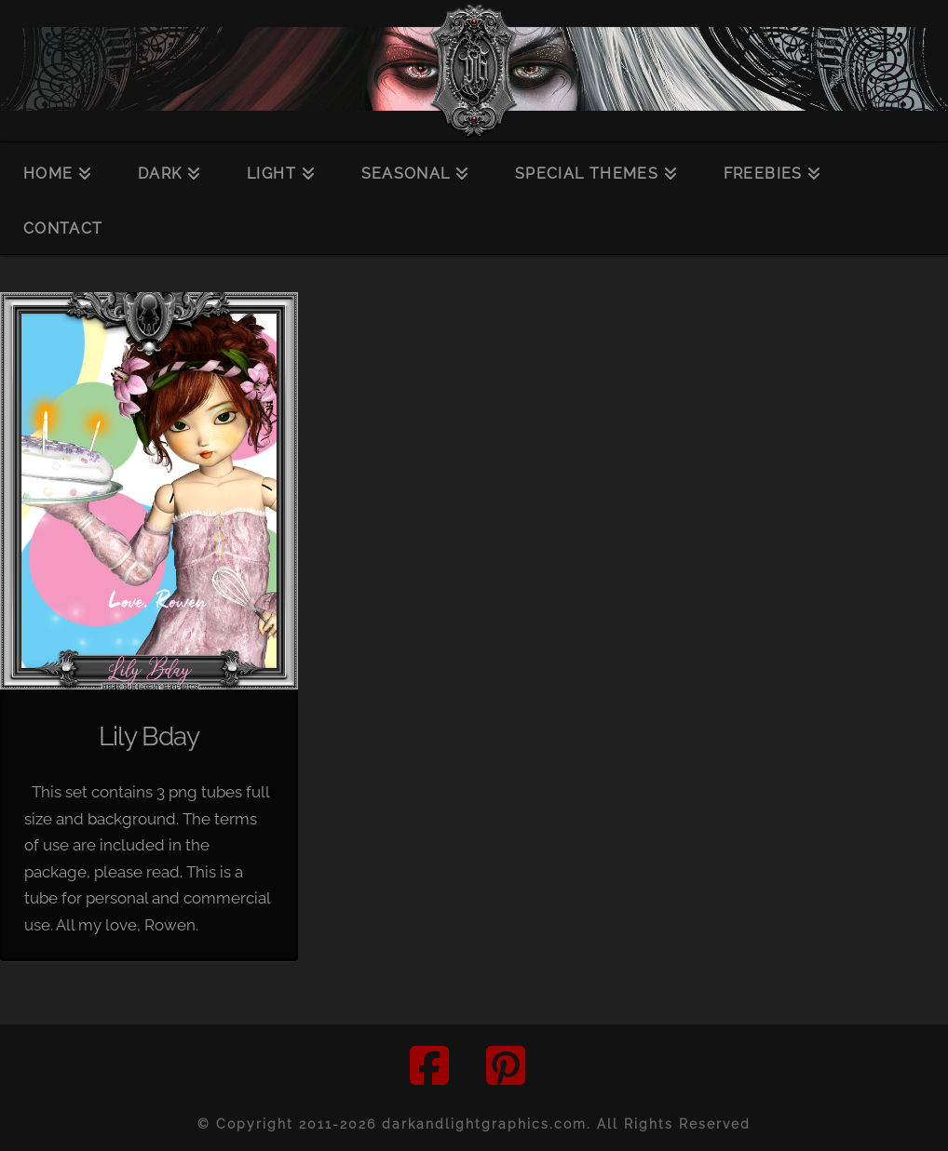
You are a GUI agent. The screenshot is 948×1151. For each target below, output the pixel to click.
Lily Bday (149, 736)
